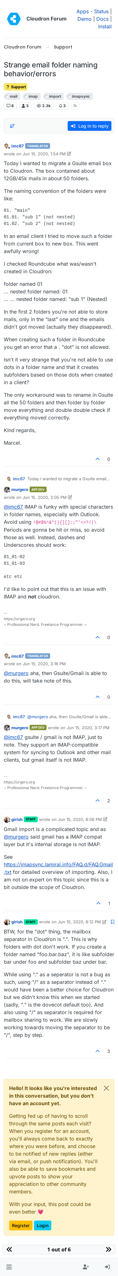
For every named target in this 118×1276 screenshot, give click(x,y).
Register (21, 1225)
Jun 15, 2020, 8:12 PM (79, 921)
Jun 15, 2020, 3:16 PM (44, 663)
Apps (82, 11)
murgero (19, 489)
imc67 (17, 145)
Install (105, 26)
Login (42, 1225)
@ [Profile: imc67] (13, 507)
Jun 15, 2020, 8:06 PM (80, 819)
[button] (9, 1267)
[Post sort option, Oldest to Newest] (12, 126)
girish (17, 819)
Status (101, 11)
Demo (84, 19)
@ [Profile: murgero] (16, 673)
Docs (102, 19)
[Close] (106, 1088)
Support (15, 86)
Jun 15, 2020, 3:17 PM (88, 727)
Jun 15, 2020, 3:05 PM (45, 497)
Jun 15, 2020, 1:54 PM (44, 153)
